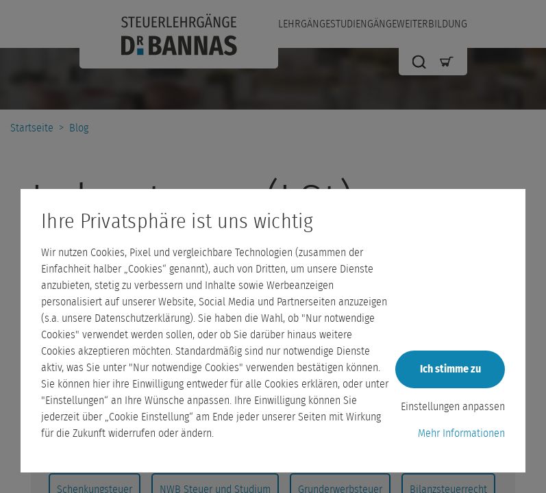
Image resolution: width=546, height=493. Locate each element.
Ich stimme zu (450, 369)
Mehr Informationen (461, 433)
